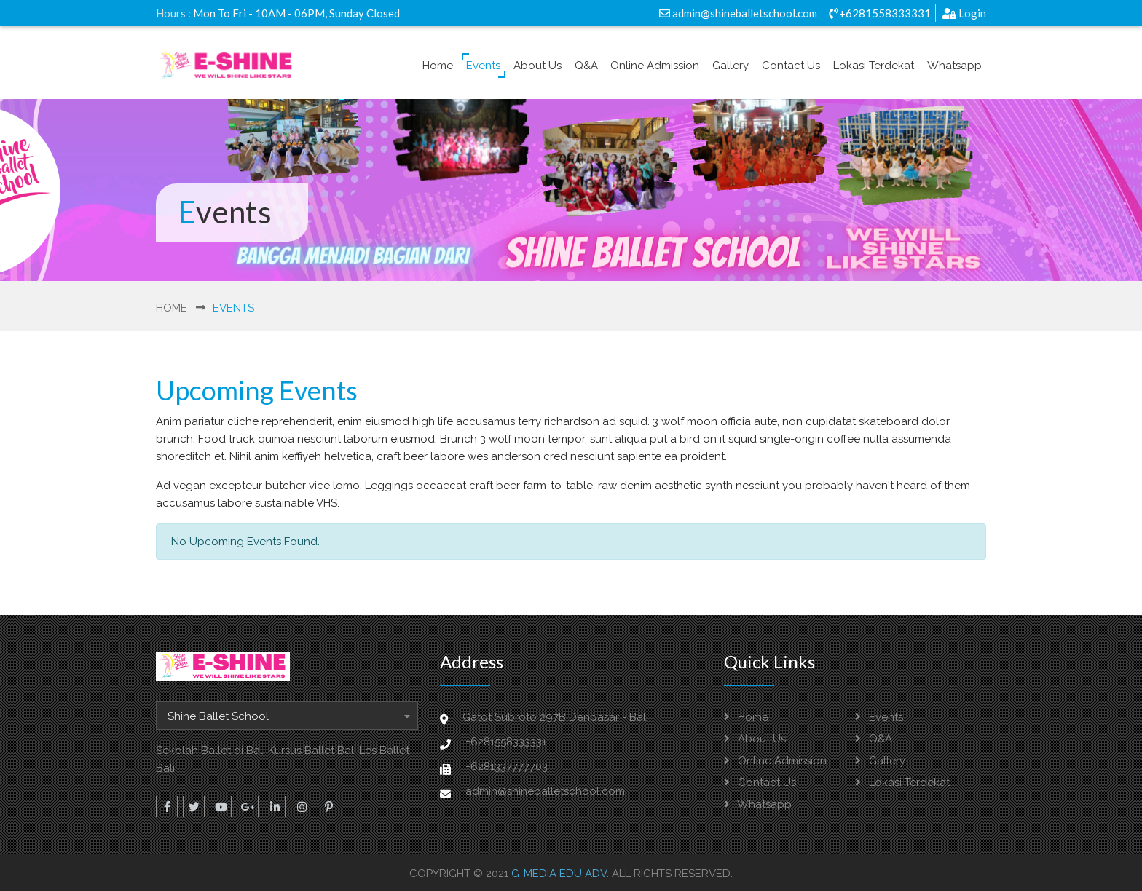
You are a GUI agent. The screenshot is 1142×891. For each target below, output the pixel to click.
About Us (537, 65)
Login (964, 13)
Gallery (730, 65)
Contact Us (791, 65)
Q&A (586, 65)
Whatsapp (954, 65)
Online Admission (654, 65)
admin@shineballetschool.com (738, 13)
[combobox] (287, 715)
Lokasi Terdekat (873, 65)
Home (437, 65)
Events (483, 65)
